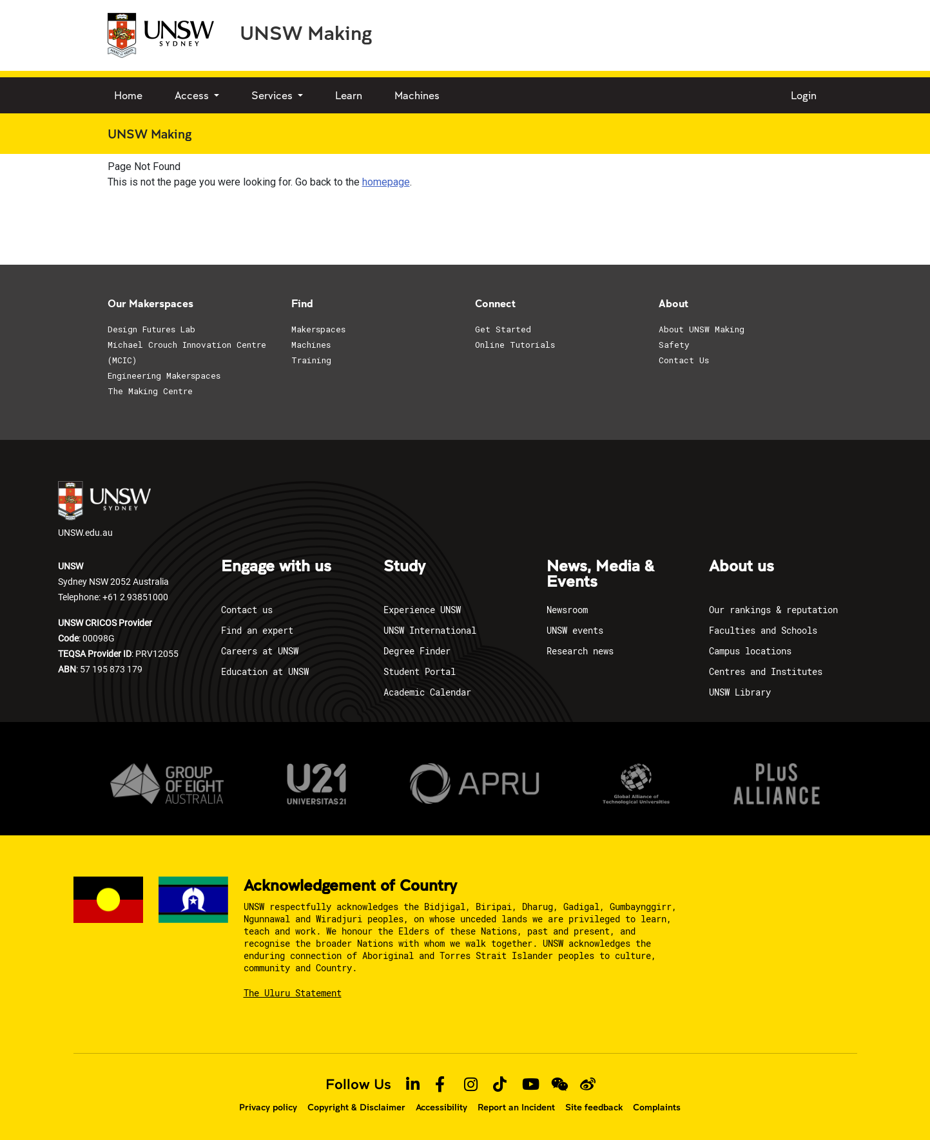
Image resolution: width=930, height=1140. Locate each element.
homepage (386, 182)
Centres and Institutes (765, 671)
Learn (348, 95)
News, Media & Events (600, 574)
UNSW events (575, 630)
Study (404, 566)
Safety (674, 344)
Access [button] (193, 95)
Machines (417, 95)
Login (804, 95)
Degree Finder (416, 651)
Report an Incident (516, 1107)
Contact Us (684, 360)
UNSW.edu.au (104, 509)
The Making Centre (150, 391)
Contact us (247, 609)
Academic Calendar (427, 692)
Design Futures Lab (151, 329)
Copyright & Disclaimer (356, 1107)
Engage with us (276, 566)
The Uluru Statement (293, 993)
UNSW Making (306, 32)
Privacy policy (268, 1107)
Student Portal (419, 671)
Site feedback (594, 1107)
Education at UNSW (265, 671)
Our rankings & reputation (773, 609)
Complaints (657, 1107)
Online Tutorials (515, 344)
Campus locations (750, 651)
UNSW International (429, 630)
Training (311, 360)
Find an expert (257, 630)
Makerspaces (318, 329)
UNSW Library (740, 692)
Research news (580, 651)
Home (128, 95)
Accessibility (441, 1107)
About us (741, 566)
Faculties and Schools (763, 630)
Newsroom (567, 609)
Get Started (503, 329)
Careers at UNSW (259, 651)
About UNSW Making (701, 329)
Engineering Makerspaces (164, 375)
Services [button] (273, 95)
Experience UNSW (422, 609)
